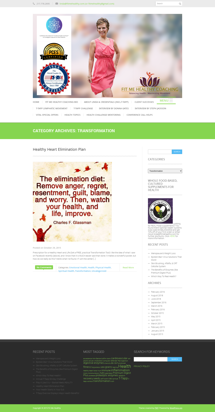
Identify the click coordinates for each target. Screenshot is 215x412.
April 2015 (156, 320)
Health (91, 267)
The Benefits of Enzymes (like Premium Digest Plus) (164, 271)
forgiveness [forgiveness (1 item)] (95, 367)
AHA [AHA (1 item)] (94, 358)
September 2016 (158, 302)
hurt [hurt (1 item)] (99, 371)
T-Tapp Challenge (83, 108)
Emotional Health (78, 267)
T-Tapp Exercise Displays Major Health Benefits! (57, 393)
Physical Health (103, 267)
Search (160, 4)
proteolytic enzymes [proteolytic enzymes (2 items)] (107, 375)
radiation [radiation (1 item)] (122, 376)
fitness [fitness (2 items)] (87, 367)
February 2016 (158, 309)
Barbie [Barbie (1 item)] (98, 358)
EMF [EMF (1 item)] (116, 363)
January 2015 (157, 330)
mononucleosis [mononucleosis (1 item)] (93, 373)
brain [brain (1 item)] (109, 358)
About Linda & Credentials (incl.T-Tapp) (106, 101)
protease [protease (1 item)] (92, 376)
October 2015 (157, 313)
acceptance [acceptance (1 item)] (87, 358)
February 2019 (158, 291)
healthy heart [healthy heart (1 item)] (88, 371)
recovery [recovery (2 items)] (88, 378)
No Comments (44, 267)
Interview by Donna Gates (114, 108)
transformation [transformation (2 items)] (101, 381)
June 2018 (156, 298)
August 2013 (157, 334)
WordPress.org (176, 408)
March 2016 (156, 305)
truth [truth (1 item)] (112, 381)
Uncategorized (99, 270)
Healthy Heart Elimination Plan (59, 149)
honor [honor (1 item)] (95, 371)
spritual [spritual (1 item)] (115, 379)
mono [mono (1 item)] (85, 373)
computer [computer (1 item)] (106, 361)
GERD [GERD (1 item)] (102, 367)
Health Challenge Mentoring (103, 114)
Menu (164, 100)
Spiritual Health (66, 270)
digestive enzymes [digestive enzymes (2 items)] (93, 362)
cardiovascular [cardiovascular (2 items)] (119, 358)
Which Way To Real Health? (163, 276)
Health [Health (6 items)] (124, 366)
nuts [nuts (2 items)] (102, 373)
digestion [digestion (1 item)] (124, 361)
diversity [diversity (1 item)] (107, 363)
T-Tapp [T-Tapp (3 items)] (123, 378)
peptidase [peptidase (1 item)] (108, 373)
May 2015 (155, 316)
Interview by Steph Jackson (150, 108)
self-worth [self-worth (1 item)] (104, 379)
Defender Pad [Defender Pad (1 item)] (116, 361)
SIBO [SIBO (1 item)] (110, 379)
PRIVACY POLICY (142, 366)
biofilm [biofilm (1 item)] (103, 358)
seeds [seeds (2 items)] (96, 378)
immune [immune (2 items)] (106, 370)
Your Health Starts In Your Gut (50, 389)
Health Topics (72, 114)
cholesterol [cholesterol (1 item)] (98, 361)
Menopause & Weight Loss (163, 253)
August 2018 (157, 295)
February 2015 (158, 327)
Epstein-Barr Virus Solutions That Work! (54, 361)
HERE (172, 236)
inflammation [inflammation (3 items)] (120, 370)
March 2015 (156, 323)
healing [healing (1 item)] (115, 367)
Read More (128, 267)
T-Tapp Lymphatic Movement (51, 108)
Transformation (83, 270)
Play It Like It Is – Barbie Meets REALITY (54, 382)
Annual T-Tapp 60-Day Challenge (51, 378)
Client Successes (144, 101)
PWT (156, 408)
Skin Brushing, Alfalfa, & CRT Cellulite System (164, 265)
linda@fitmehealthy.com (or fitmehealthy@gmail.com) (87, 3)
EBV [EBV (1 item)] (112, 363)
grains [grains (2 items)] (108, 367)
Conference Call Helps (140, 114)
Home (36, 101)
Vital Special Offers (47, 114)
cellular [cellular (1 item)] (91, 361)
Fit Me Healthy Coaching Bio (61, 101)
